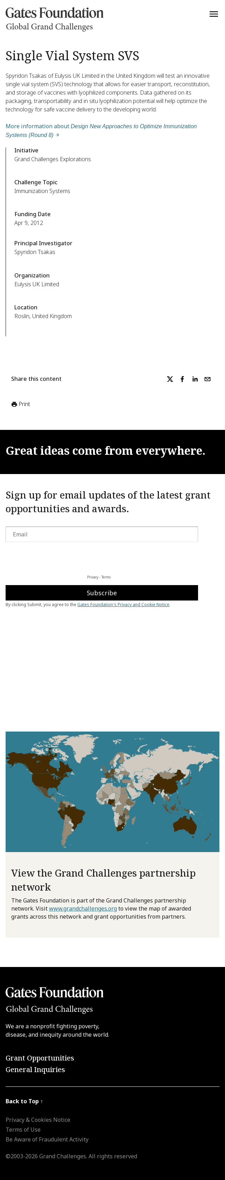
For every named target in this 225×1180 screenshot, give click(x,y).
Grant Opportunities (40, 1058)
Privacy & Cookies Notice (38, 1120)
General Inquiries (35, 1069)
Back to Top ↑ (24, 1101)
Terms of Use (23, 1129)
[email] (207, 379)
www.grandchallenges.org (83, 908)
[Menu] (213, 14)
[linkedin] (195, 379)
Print (20, 404)
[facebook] (182, 379)
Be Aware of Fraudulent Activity (47, 1139)
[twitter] (170, 379)
